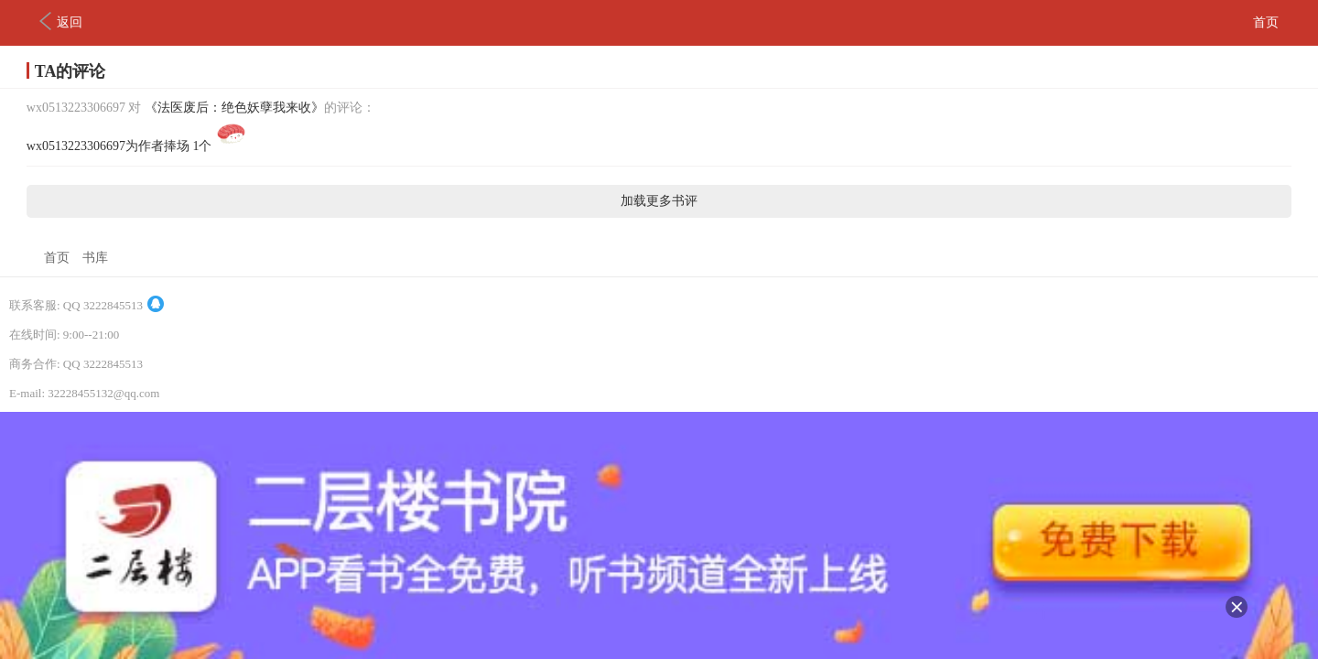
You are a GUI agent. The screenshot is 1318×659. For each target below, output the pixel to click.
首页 (1266, 22)
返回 (60, 21)
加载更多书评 (659, 201)
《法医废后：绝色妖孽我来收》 (234, 107)
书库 (95, 258)
